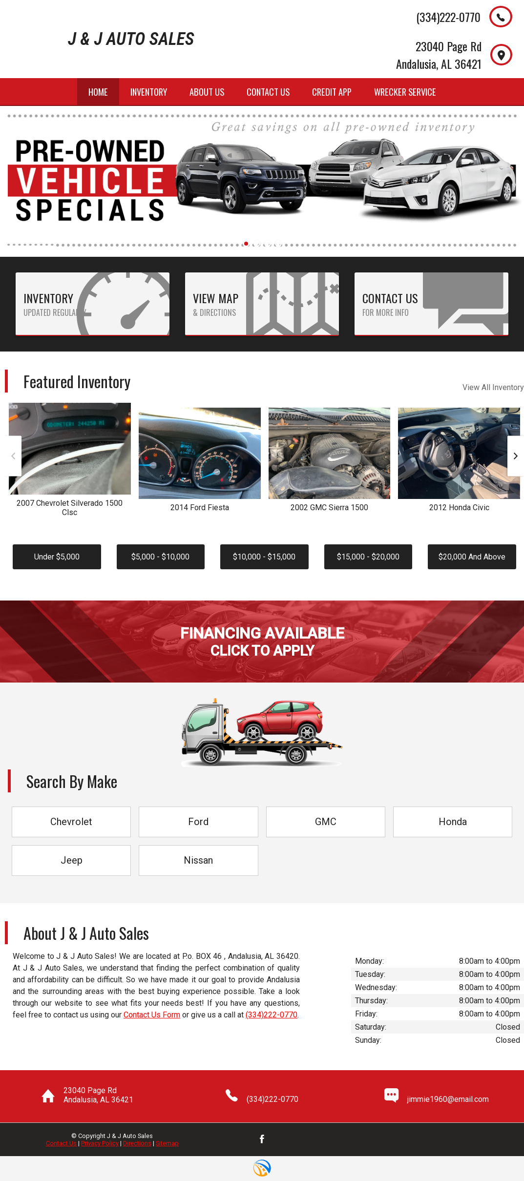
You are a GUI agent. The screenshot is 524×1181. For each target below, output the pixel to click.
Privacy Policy (100, 1143)
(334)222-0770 (271, 1014)
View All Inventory (493, 387)
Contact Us (61, 1143)
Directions (137, 1143)
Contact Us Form (152, 1014)
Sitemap (167, 1143)
